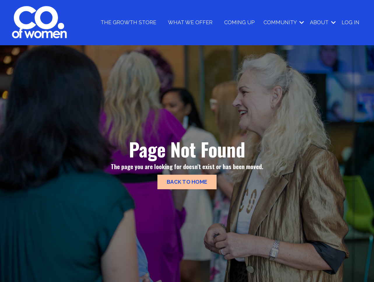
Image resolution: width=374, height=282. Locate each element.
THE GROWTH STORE (128, 22)
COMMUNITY (284, 22)
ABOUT (323, 22)
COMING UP (239, 22)
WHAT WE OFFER (190, 22)
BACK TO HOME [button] (187, 182)
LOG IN (350, 22)
